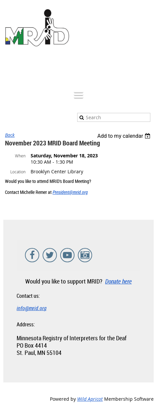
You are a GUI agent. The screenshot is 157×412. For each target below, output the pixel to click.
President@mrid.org (70, 192)
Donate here (118, 281)
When (20, 155)
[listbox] (124, 136)
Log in (147, 66)
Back (10, 135)
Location (18, 171)
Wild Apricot (90, 399)
